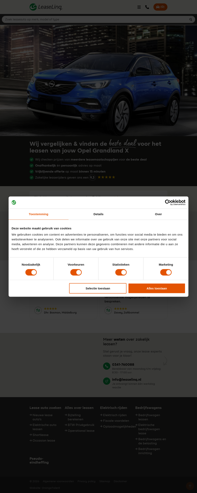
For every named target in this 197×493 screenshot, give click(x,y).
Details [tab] (98, 214)
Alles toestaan (157, 288)
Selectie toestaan (98, 288)
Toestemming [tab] (38, 214)
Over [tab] (158, 214)
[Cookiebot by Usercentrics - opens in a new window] (167, 202)
